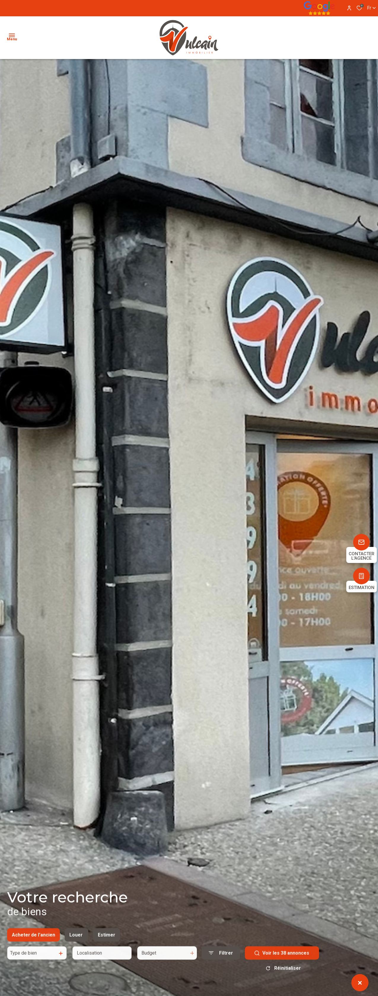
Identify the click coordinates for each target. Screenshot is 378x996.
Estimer (106, 941)
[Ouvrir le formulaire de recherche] (221, 959)
